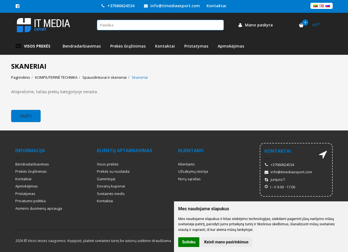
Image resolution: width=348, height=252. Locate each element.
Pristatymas (196, 46)
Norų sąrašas (189, 178)
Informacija (30, 150)
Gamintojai (106, 178)
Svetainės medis (111, 193)
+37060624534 (117, 5)
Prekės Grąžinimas (128, 46)
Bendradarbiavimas (82, 46)
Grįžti (26, 115)
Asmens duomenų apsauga (38, 208)
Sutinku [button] (188, 242)
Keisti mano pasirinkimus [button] (226, 242)
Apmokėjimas (231, 46)
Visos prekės (33, 46)
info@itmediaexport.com (172, 5)
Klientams (191, 150)
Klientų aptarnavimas (124, 150)
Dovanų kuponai (111, 186)
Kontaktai (216, 5)
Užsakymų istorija (193, 171)
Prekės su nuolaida (113, 171)
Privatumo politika (30, 200)
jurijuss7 (274, 179)
